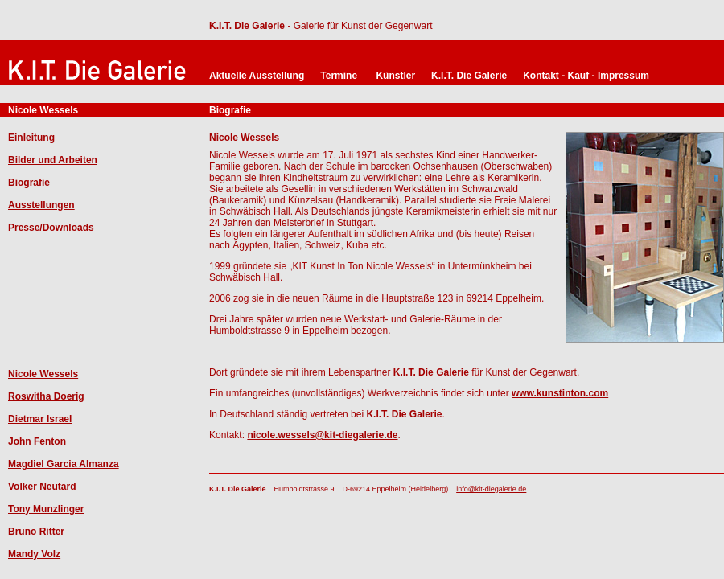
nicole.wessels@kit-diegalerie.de (322, 435)
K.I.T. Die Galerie (247, 25)
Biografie (29, 182)
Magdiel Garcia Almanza (63, 464)
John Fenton (37, 441)
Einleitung (31, 137)
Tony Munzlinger (46, 509)
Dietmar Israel (40, 419)
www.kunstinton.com (560, 393)
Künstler (395, 75)
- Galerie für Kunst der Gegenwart (358, 25)
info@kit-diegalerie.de (491, 489)
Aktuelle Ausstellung (256, 75)
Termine (338, 75)
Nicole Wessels (43, 374)
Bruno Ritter (36, 531)
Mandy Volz (34, 554)
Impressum (623, 75)
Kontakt (541, 75)
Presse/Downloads (51, 227)
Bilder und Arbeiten (52, 160)
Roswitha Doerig (46, 396)
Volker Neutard (42, 486)
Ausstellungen (41, 205)
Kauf (579, 75)
